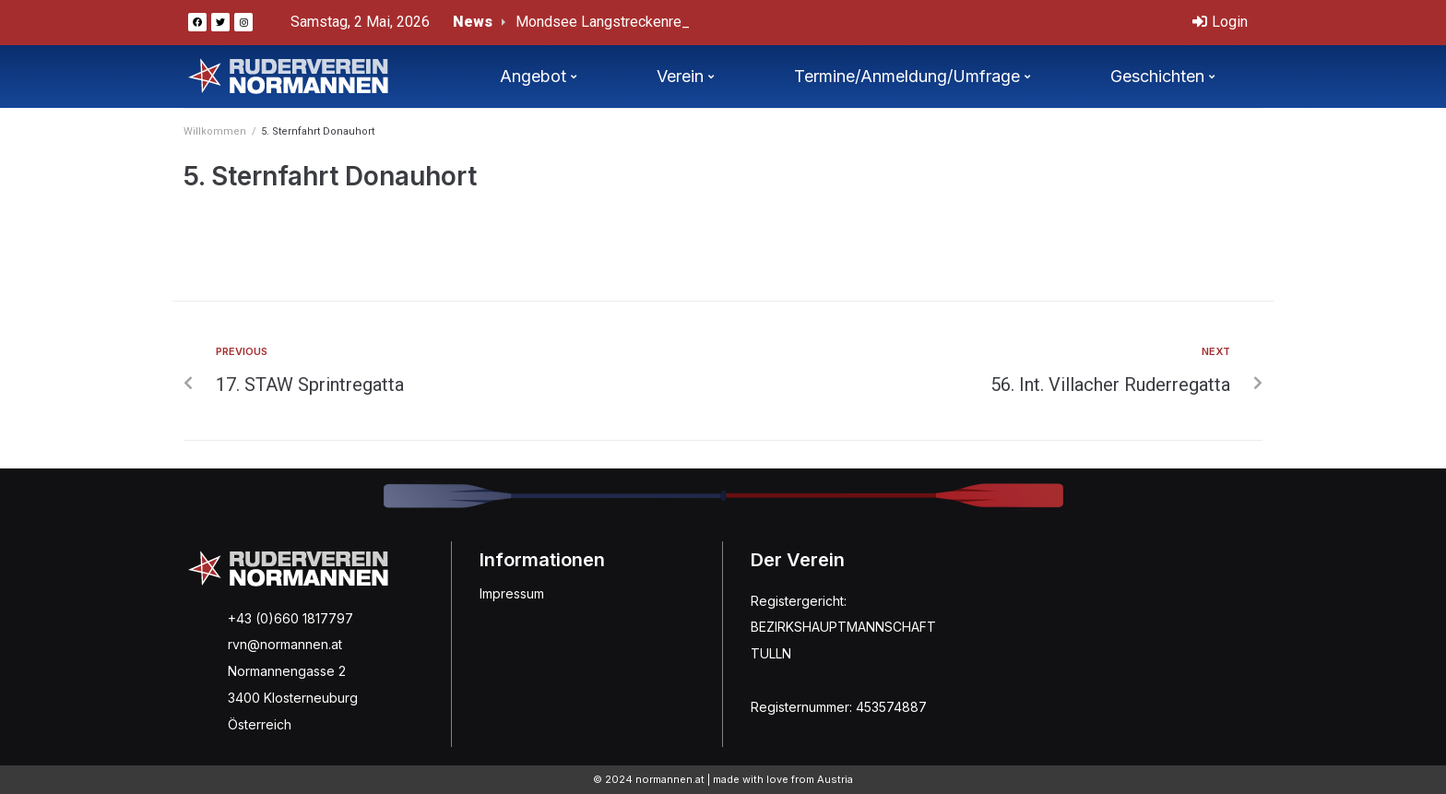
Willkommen (215, 131)
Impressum (512, 593)
